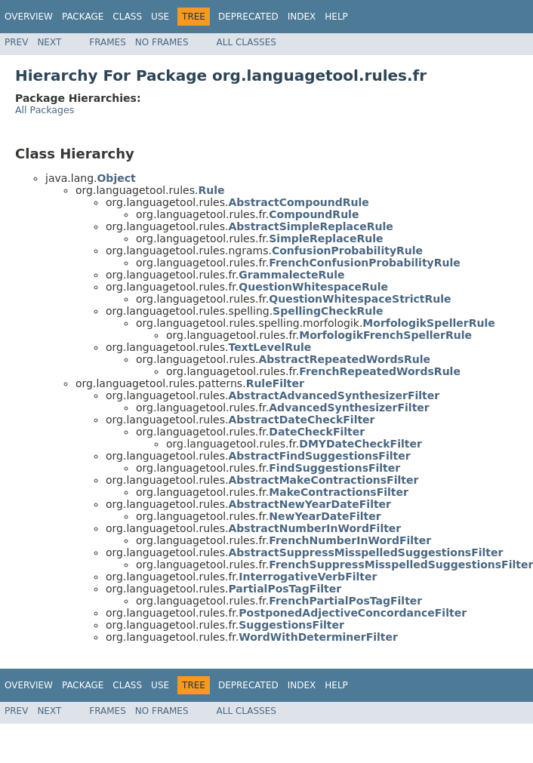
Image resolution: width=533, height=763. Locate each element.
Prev (16, 42)
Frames (107, 42)
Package (82, 16)
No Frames (162, 42)
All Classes (246, 42)
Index (302, 16)
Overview (29, 16)
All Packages (44, 109)
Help (336, 16)
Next (49, 42)
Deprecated (248, 16)
